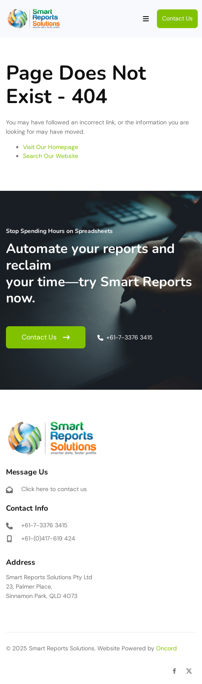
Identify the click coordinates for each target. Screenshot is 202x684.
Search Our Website (50, 156)
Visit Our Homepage (50, 147)
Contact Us (172, 13)
